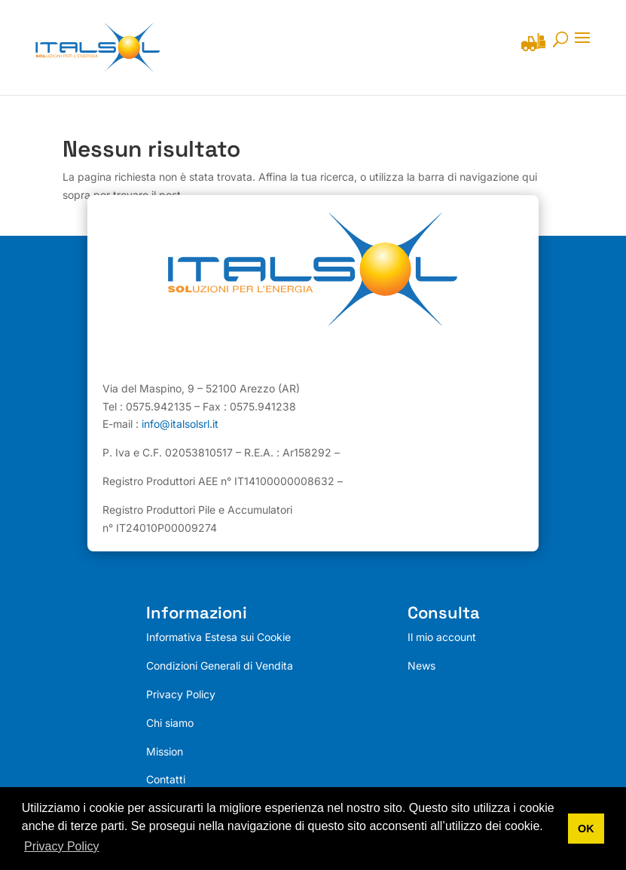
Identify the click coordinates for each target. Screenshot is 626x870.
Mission (164, 751)
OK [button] (586, 829)
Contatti (165, 780)
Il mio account (442, 637)
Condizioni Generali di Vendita (219, 665)
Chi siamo (170, 722)
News (421, 665)
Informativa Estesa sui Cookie (218, 637)
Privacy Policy (180, 694)
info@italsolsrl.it (180, 424)
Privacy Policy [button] (61, 846)
